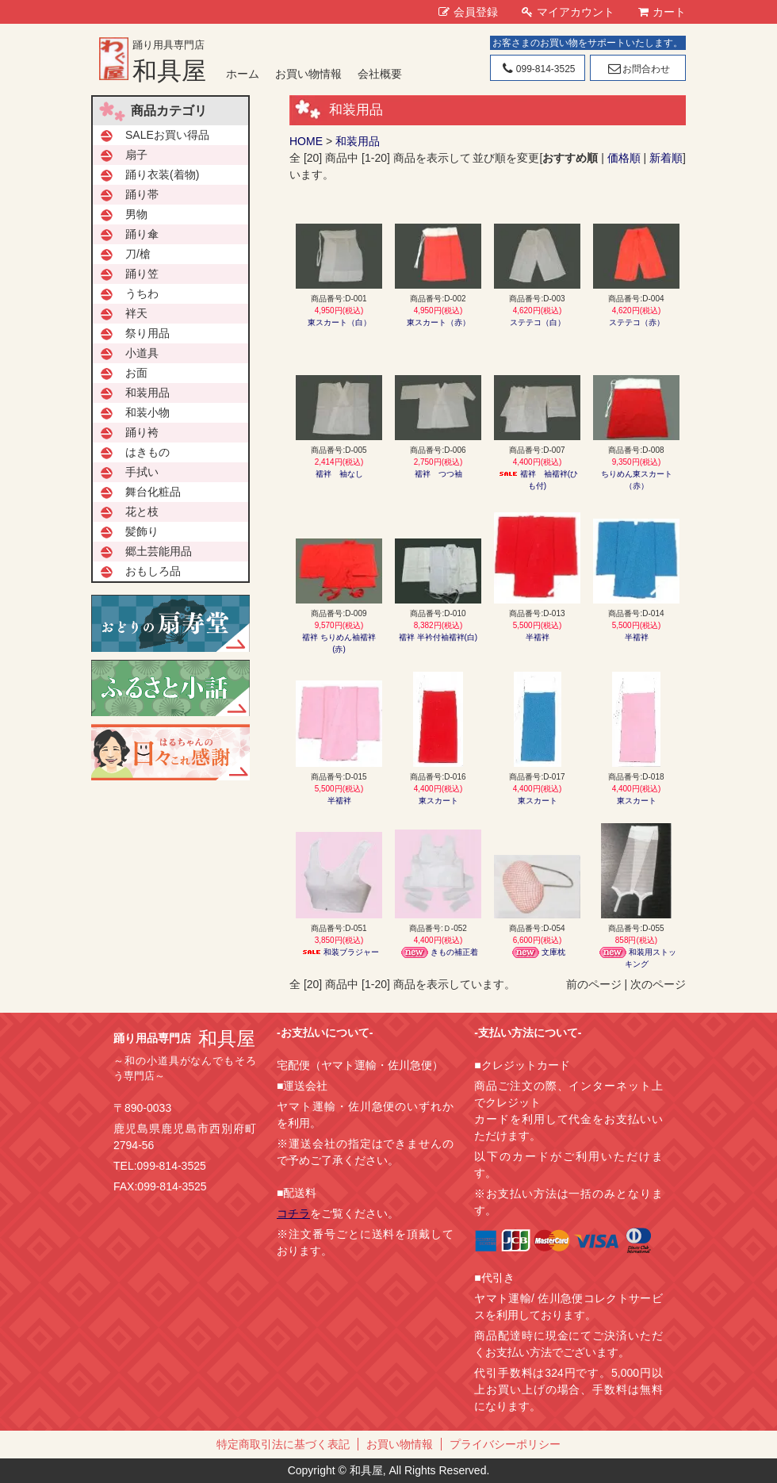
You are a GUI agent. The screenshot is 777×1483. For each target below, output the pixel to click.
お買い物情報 (308, 73)
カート (662, 12)
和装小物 (147, 412)
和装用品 (357, 141)
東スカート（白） (339, 322)
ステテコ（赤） (636, 322)
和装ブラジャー (339, 952)
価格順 (624, 157)
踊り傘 (142, 234)
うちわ (142, 293)
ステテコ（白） (537, 322)
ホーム (242, 73)
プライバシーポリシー (505, 1444)
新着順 (666, 157)
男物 (136, 214)
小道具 (142, 353)
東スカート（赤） (438, 322)
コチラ (293, 1213)
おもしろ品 (153, 571)
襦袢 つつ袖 (438, 473)
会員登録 (468, 12)
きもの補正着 (438, 952)
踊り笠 (142, 273)
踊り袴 (142, 432)
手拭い (142, 472)
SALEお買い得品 (167, 134)
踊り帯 (142, 194)
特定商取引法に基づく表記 (283, 1444)
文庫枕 (537, 952)
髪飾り (142, 531)
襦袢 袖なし (339, 473)
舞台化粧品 (153, 491)
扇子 (136, 154)
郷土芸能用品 (158, 551)
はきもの (147, 452)
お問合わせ (638, 69)
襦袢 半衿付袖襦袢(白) (438, 637)
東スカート (438, 800)
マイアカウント (568, 12)
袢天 (136, 313)
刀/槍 (138, 253)
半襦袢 (537, 637)
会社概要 (380, 73)
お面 (136, 372)
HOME (306, 141)
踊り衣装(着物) (162, 174)
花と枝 (142, 511)
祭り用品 (147, 333)
